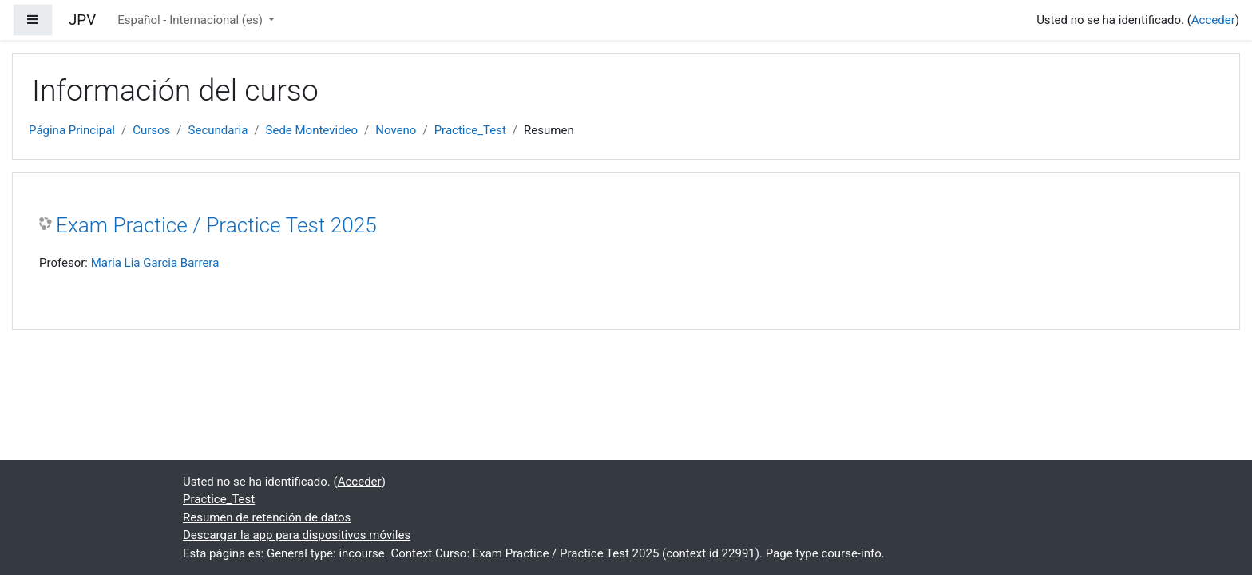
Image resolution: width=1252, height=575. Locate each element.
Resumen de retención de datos (267, 517)
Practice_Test (470, 130)
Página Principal (72, 130)
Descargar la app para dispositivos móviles (296, 535)
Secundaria (218, 130)
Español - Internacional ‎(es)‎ (191, 20)
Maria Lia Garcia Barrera (155, 263)
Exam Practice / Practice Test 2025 (216, 225)
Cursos (151, 130)
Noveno (395, 130)
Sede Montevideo (312, 130)
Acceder (1213, 20)
